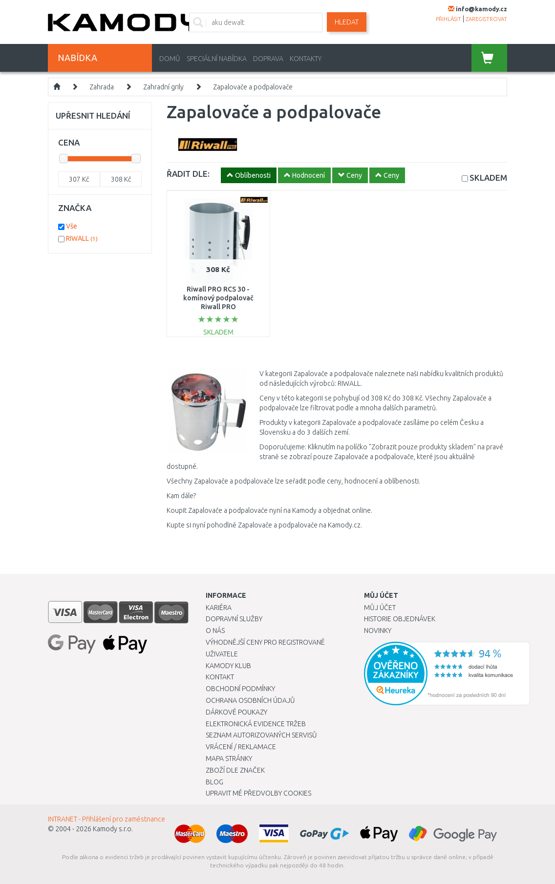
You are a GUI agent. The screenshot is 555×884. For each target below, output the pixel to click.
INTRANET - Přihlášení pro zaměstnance (106, 819)
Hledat (347, 22)
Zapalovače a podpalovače (253, 87)
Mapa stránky (229, 758)
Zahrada (101, 87)
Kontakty (305, 59)
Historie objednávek (399, 619)
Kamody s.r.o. (113, 829)
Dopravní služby (234, 619)
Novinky (377, 630)
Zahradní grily (163, 87)
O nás (215, 630)
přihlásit (448, 19)
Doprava (268, 59)
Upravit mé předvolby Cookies (258, 793)
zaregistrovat (486, 19)
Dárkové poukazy (236, 712)
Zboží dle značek (235, 770)
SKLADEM (488, 177)
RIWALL (82, 238)
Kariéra (219, 607)
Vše (71, 226)
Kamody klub (228, 666)
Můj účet (380, 607)
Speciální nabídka (217, 59)
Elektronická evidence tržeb (256, 724)
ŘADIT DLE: (188, 173)
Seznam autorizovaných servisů (261, 735)
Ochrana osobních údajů (250, 700)
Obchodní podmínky (240, 689)
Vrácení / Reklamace (241, 747)
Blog (214, 782)
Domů (169, 59)
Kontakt (220, 677)
